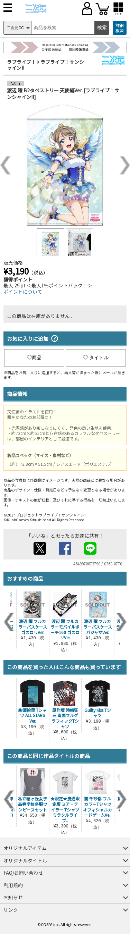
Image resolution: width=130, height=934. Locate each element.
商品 (34, 357)
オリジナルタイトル (25, 860)
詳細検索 (119, 28)
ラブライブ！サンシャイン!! (45, 64)
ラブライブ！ (21, 61)
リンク (10, 909)
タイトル (96, 357)
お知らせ (13, 897)
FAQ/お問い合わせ (23, 872)
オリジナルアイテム (25, 847)
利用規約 (13, 885)
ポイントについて (22, 291)
